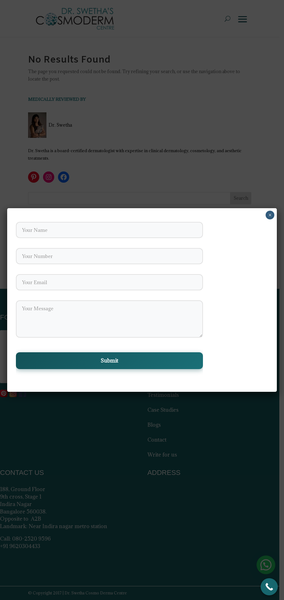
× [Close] (270, 215)
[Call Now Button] (269, 586)
